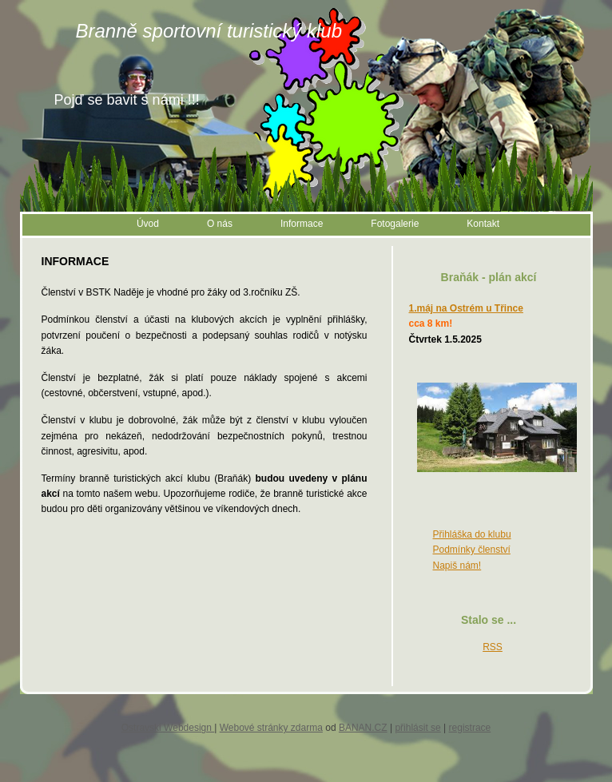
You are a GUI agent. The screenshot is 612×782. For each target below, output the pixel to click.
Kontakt (483, 223)
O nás (219, 223)
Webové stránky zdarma (271, 727)
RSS (493, 647)
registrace (470, 727)
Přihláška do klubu (472, 534)
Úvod (148, 223)
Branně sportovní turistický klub (209, 31)
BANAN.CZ (363, 727)
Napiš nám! (457, 565)
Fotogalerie (395, 223)
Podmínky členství (472, 549)
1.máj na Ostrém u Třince (466, 308)
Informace (301, 223)
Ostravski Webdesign (168, 727)
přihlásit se (417, 727)
